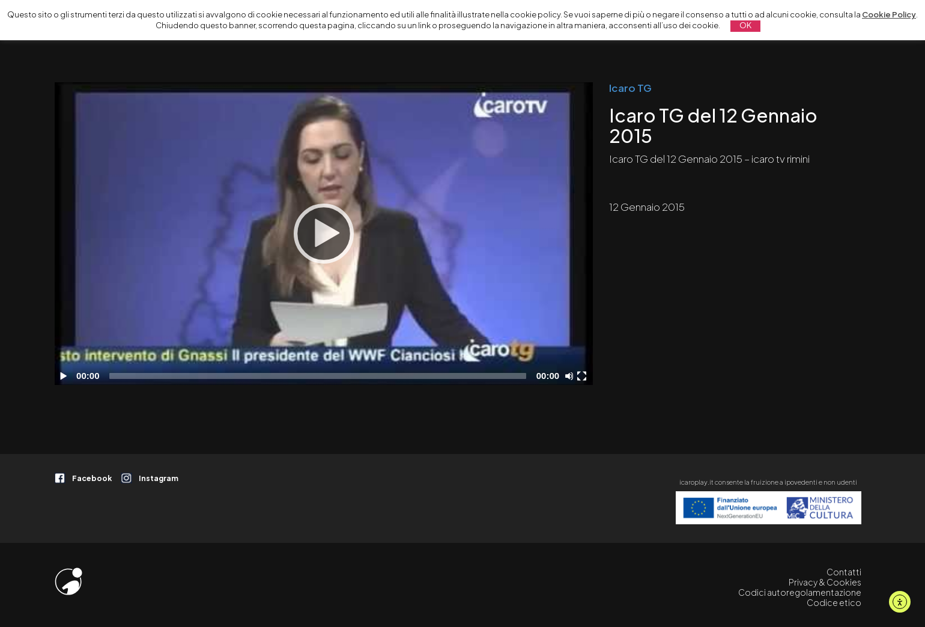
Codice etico (834, 603)
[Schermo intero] (583, 376)
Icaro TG (630, 87)
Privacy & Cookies (825, 582)
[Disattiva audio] (571, 376)
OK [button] (745, 25)
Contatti (843, 572)
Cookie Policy (889, 14)
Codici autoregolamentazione (799, 592)
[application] (324, 233)
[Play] (324, 234)
